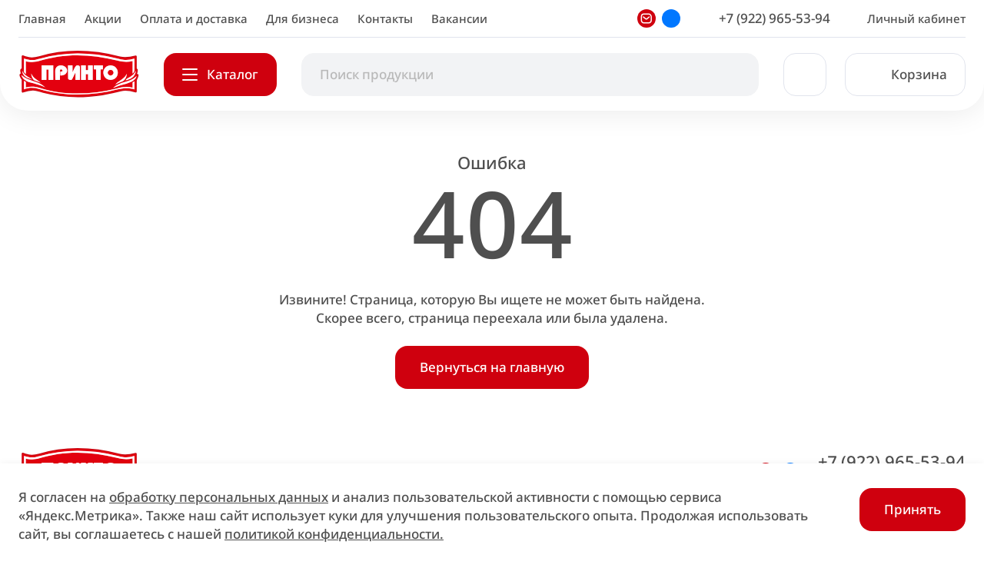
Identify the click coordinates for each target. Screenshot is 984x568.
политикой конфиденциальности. (334, 534)
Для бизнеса (302, 18)
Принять (912, 509)
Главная (42, 18)
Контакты (385, 18)
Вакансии (459, 18)
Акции (103, 18)
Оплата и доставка (194, 18)
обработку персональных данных (218, 497)
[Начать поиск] (731, 74)
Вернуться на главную (492, 367)
